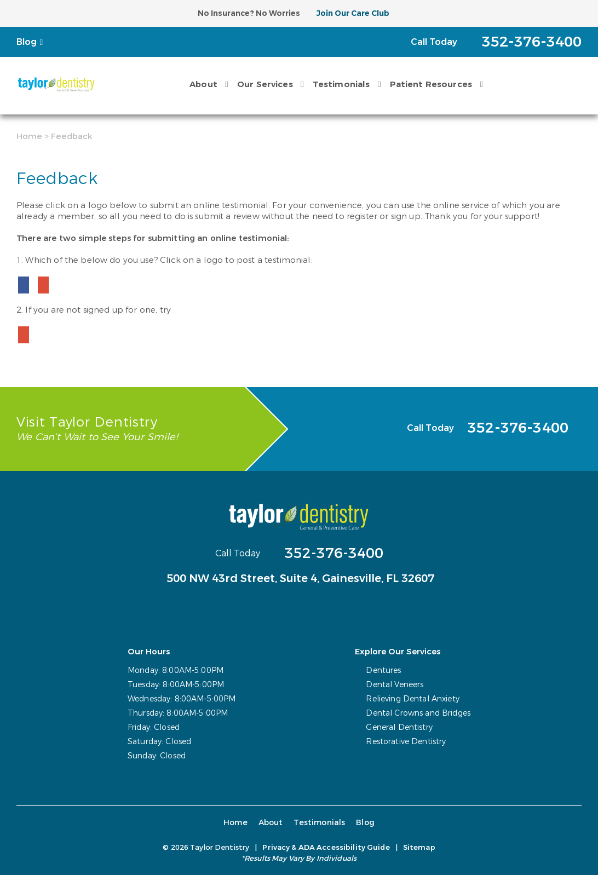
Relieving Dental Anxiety (412, 699)
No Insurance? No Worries (249, 13)
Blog (26, 42)
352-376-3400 (334, 553)
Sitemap (419, 847)
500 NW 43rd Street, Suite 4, (300, 578)
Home (29, 136)
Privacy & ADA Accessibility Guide (325, 847)
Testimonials (341, 84)
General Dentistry (399, 727)
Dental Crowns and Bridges (418, 713)
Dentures (383, 670)
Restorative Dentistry (406, 741)
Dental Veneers (394, 685)
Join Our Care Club (353, 13)
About (203, 84)
